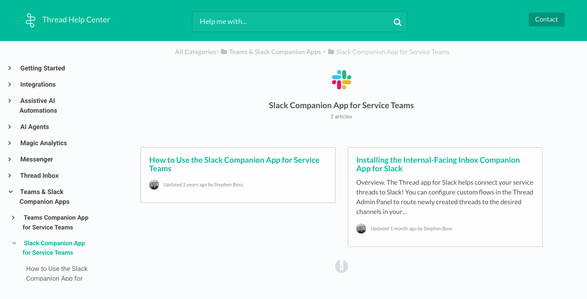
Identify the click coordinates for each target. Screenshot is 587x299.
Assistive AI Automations (38, 105)
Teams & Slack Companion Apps (45, 196)
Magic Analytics (43, 143)
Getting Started (42, 68)
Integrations (38, 84)
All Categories (195, 52)
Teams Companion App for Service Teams (55, 222)
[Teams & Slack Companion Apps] (270, 52)
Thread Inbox (39, 175)
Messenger (36, 159)
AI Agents (34, 127)
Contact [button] (546, 19)
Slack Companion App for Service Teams (54, 248)
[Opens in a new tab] (341, 266)
